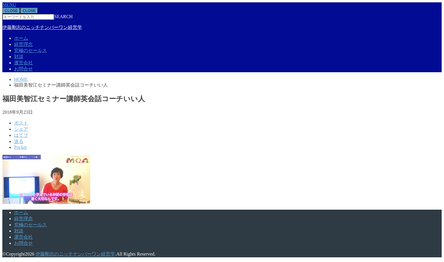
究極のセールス (30, 50)
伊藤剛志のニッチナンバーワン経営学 (42, 27)
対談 (18, 56)
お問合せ (23, 68)
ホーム (21, 38)
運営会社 (23, 62)
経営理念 (23, 44)
